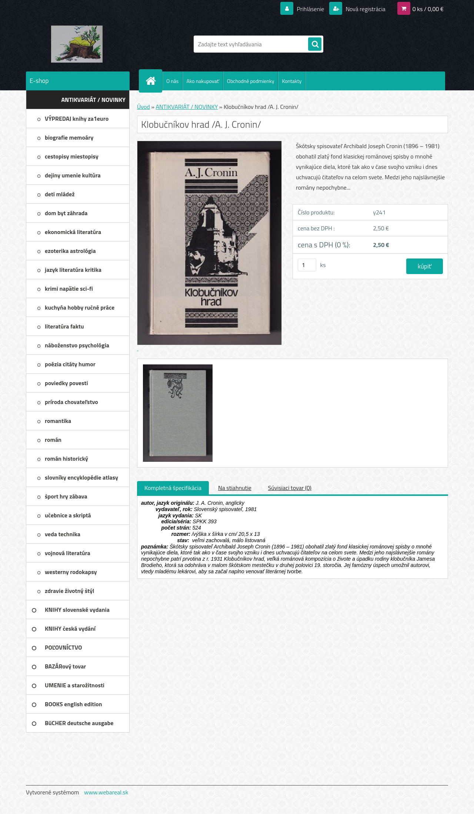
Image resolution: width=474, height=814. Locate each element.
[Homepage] (153, 80)
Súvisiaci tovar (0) (289, 487)
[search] (314, 44)
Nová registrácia (364, 8)
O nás (172, 81)
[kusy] (307, 264)
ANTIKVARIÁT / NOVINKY (187, 106)
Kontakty (291, 81)
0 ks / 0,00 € (428, 8)
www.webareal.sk (106, 792)
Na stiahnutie (234, 487)
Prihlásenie (311, 8)
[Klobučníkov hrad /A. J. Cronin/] (177, 365)
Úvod (143, 106)
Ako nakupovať (202, 81)
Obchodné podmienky (250, 81)
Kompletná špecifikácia (172, 487)
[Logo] (77, 44)
